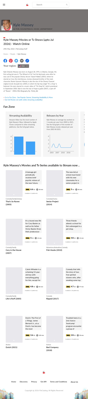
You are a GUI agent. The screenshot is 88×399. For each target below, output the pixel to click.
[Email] (22, 61)
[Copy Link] (27, 61)
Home (5, 54)
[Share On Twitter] (16, 61)
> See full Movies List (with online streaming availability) (23, 100)
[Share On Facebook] (5, 61)
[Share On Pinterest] (11, 61)
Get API (43, 382)
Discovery (24, 382)
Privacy (34, 382)
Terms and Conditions (58, 382)
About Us (74, 382)
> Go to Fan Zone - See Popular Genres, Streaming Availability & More (28, 97)
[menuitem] (13, 383)
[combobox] (23, 66)
